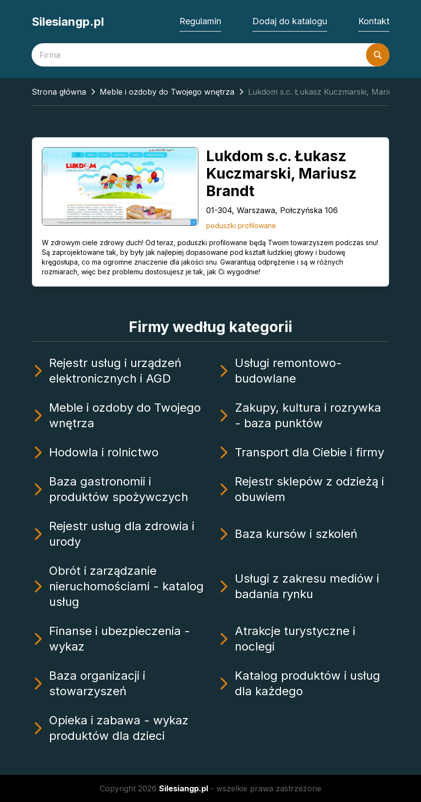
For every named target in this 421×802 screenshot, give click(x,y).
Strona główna (59, 92)
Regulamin (200, 21)
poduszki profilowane (241, 225)
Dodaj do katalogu (289, 21)
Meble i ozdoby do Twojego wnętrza (167, 92)
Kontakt (373, 21)
